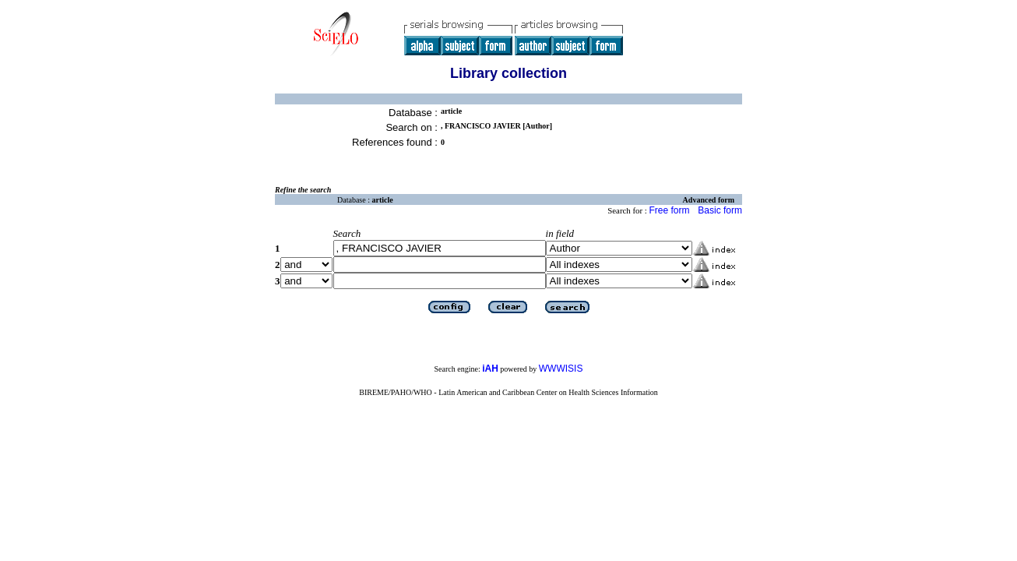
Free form (669, 210)
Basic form (720, 210)
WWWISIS (561, 368)
